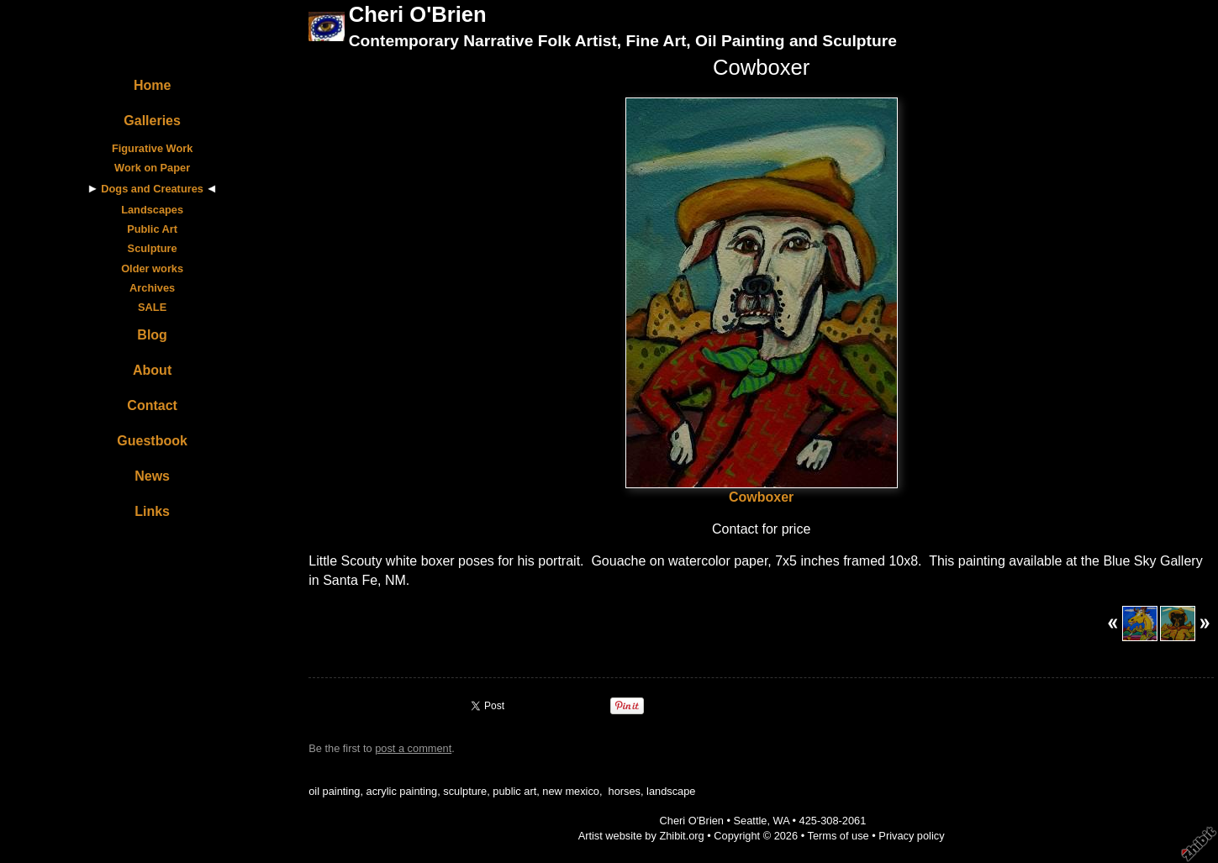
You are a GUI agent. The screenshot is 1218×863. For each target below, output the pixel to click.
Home (152, 85)
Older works (152, 268)
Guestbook (152, 441)
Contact (152, 405)
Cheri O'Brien (418, 14)
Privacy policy (911, 835)
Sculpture (152, 248)
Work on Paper (152, 167)
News (152, 476)
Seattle (750, 820)
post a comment (413, 748)
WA (781, 820)
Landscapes (152, 209)
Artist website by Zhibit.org (641, 835)
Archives (152, 288)
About (152, 370)
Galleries (152, 120)
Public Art (152, 229)
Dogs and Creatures (152, 188)
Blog (152, 335)
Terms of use (837, 835)
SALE (152, 307)
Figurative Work (152, 148)
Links (152, 511)
